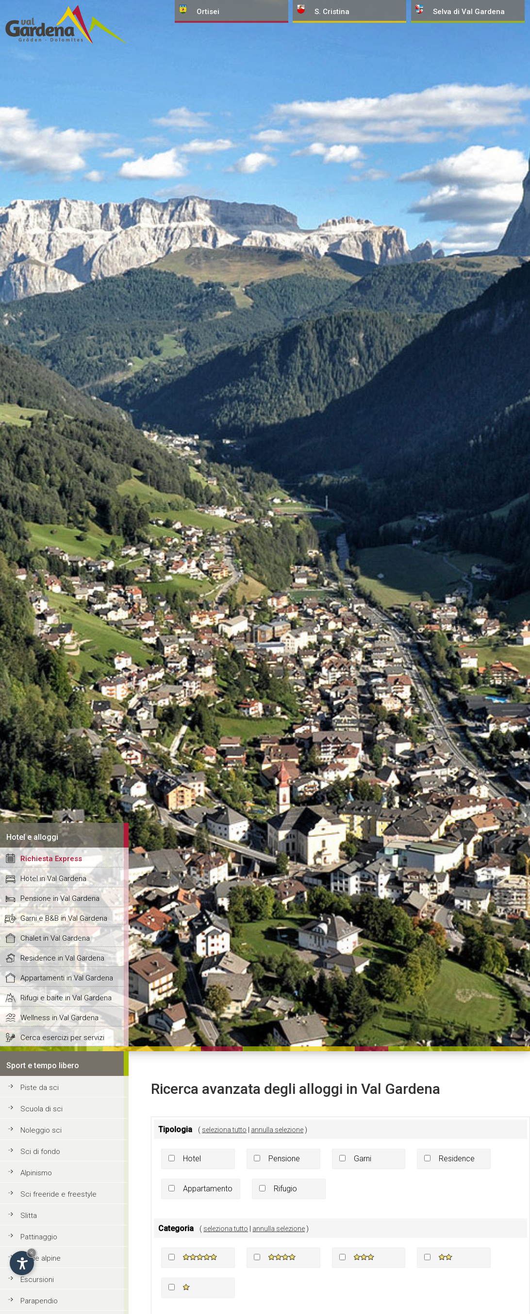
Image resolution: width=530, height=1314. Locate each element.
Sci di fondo (40, 1151)
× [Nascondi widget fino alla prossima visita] (31, 1252)
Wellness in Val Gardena (59, 1017)
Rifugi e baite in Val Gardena (66, 998)
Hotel (192, 1158)
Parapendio (39, 1301)
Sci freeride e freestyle (58, 1194)
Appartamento (207, 1188)
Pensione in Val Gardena (59, 898)
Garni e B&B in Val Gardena (63, 918)
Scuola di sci (41, 1109)
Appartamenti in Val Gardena (66, 978)
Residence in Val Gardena (62, 958)
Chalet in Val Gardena (55, 938)
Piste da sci (39, 1087)
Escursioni (37, 1279)
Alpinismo (36, 1173)
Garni (362, 1158)
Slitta (28, 1215)
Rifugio (285, 1188)
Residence (457, 1158)
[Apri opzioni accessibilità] (22, 1263)
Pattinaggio (38, 1237)
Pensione (284, 1158)
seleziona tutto (224, 1130)
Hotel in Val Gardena (53, 878)
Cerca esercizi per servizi (62, 1037)
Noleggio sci (41, 1130)
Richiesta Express (51, 858)
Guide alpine (40, 1258)
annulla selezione (277, 1130)
